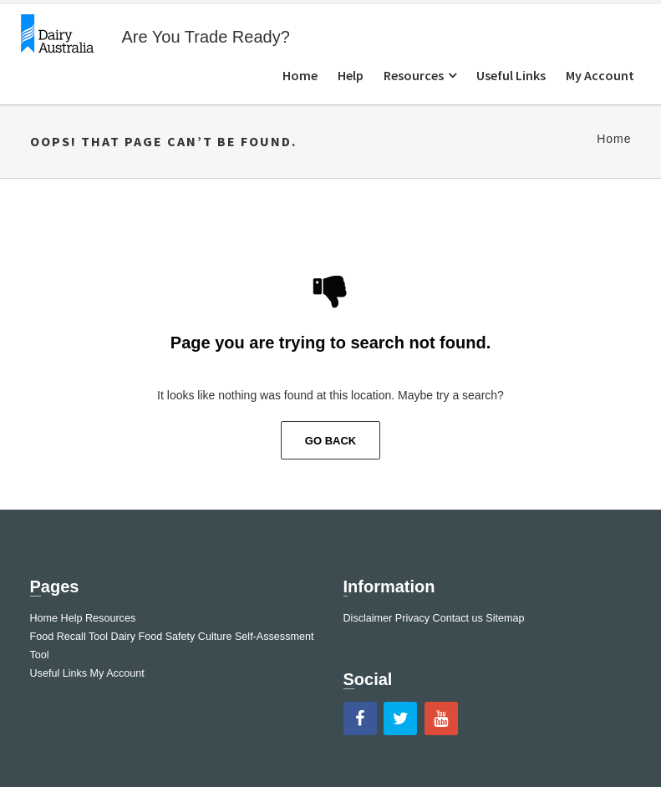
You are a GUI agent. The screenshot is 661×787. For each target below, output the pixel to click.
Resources (414, 75)
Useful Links (511, 75)
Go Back (330, 440)
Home (300, 75)
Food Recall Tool (69, 636)
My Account (600, 75)
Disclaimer (368, 618)
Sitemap (505, 618)
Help (351, 75)
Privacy (412, 618)
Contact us (458, 618)
